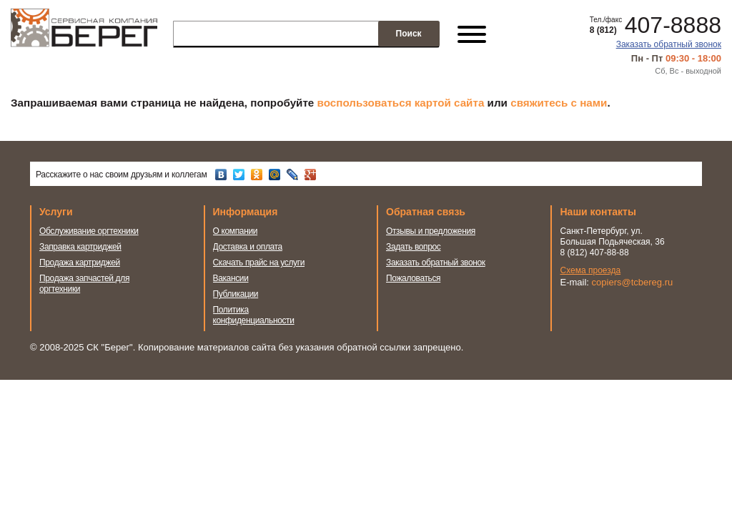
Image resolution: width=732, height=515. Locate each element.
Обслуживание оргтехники (89, 231)
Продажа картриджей (79, 263)
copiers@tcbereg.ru (632, 282)
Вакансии (231, 278)
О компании (235, 231)
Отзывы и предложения (430, 231)
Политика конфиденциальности (254, 315)
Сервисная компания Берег (84, 34)
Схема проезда (590, 270)
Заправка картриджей (80, 247)
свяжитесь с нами (558, 103)
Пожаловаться (413, 278)
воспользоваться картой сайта (401, 103)
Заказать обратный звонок (668, 44)
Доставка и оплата (247, 247)
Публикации (236, 294)
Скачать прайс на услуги (259, 263)
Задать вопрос (413, 247)
